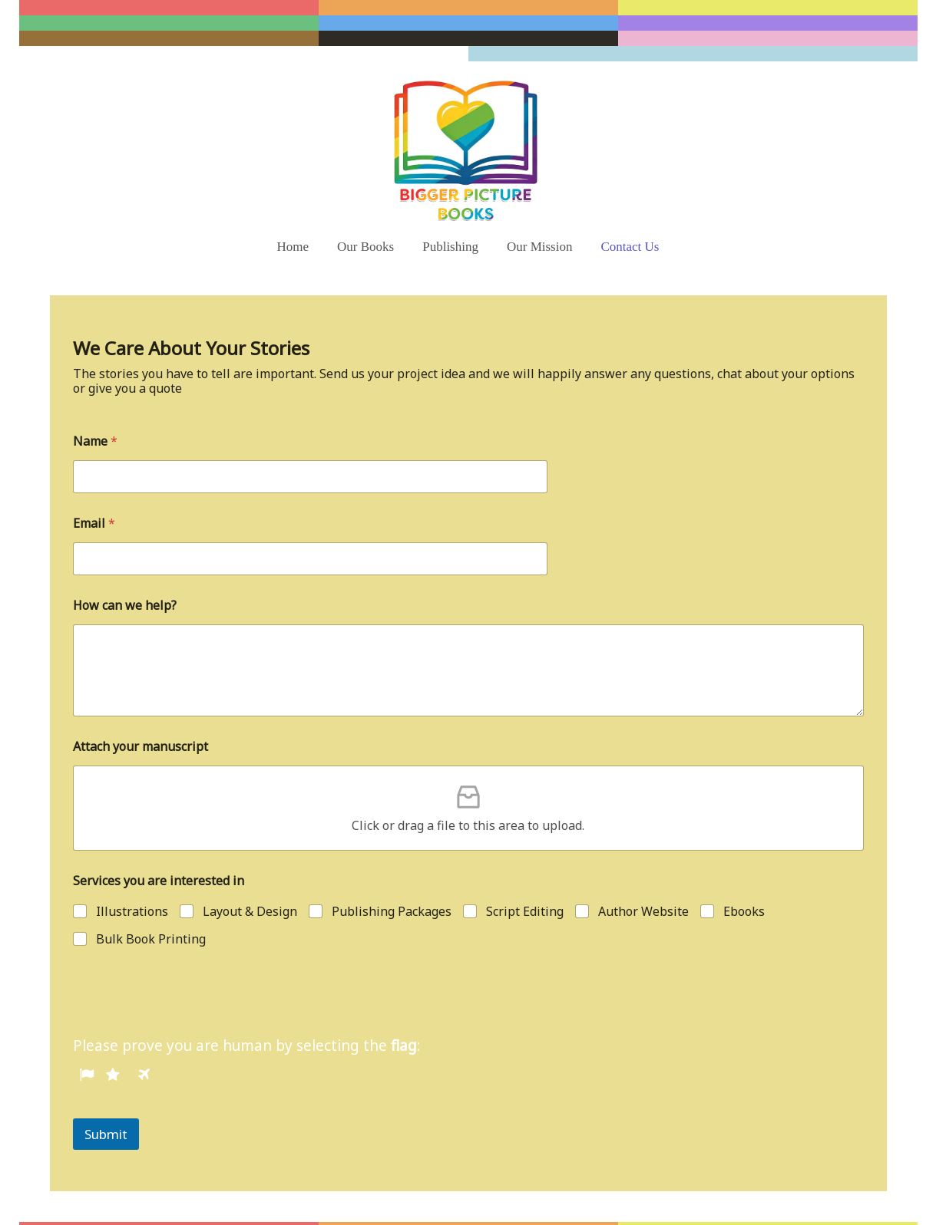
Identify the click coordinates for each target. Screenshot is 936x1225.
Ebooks (744, 866)
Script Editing (525, 866)
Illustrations (132, 866)
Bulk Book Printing (151, 893)
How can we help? (125, 559)
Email (94, 477)
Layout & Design (250, 866)
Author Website (643, 866)
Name (95, 395)
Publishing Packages (391, 866)
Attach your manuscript (140, 700)
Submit (105, 1088)
